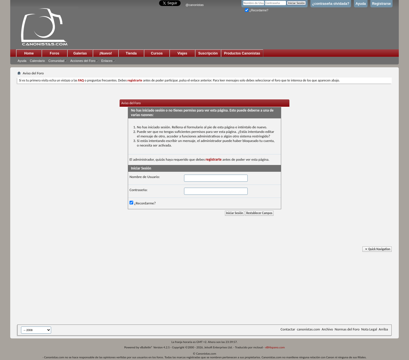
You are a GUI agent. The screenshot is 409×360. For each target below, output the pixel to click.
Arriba (383, 329)
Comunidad (56, 60)
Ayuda (361, 4)
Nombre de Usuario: (145, 177)
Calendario (37, 60)
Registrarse (381, 4)
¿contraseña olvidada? (330, 4)
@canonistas (194, 5)
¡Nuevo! (105, 53)
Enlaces (106, 60)
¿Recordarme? (256, 10)
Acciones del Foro (82, 60)
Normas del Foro (347, 329)
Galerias (80, 53)
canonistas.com (308, 329)
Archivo (327, 329)
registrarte (214, 159)
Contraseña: (138, 190)
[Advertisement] (156, 286)
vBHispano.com (275, 347)
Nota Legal (369, 329)
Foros (54, 53)
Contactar (288, 329)
